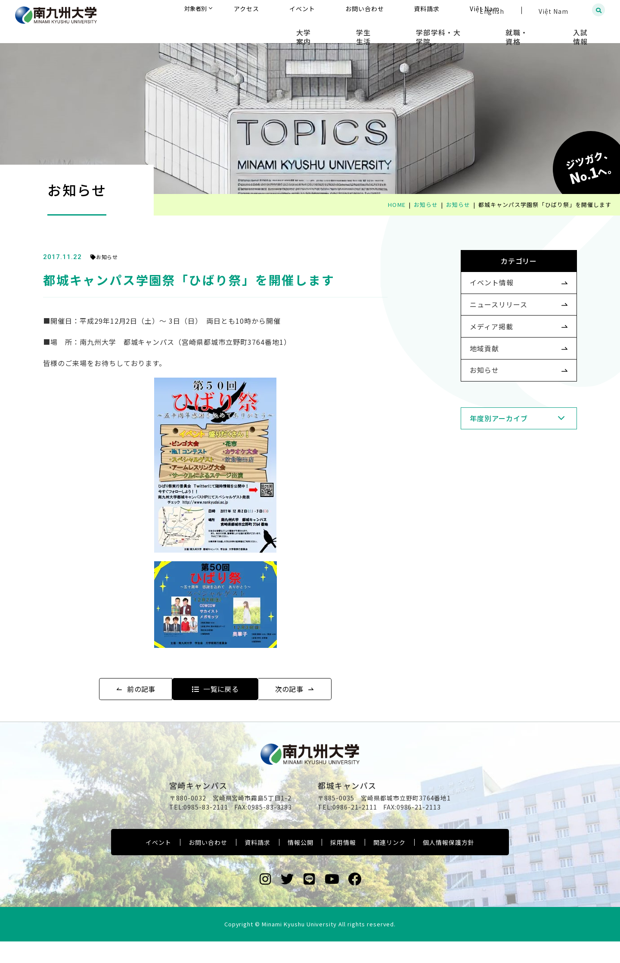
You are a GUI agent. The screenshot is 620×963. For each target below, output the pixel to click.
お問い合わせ (208, 864)
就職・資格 (536, 30)
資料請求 (257, 864)
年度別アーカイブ (485, 452)
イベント (158, 864)
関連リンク (389, 864)
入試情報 (588, 30)
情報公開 (300, 864)
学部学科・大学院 (471, 30)
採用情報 (343, 864)
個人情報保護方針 (448, 864)
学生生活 (410, 30)
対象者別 (281, 10)
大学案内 (363, 30)
